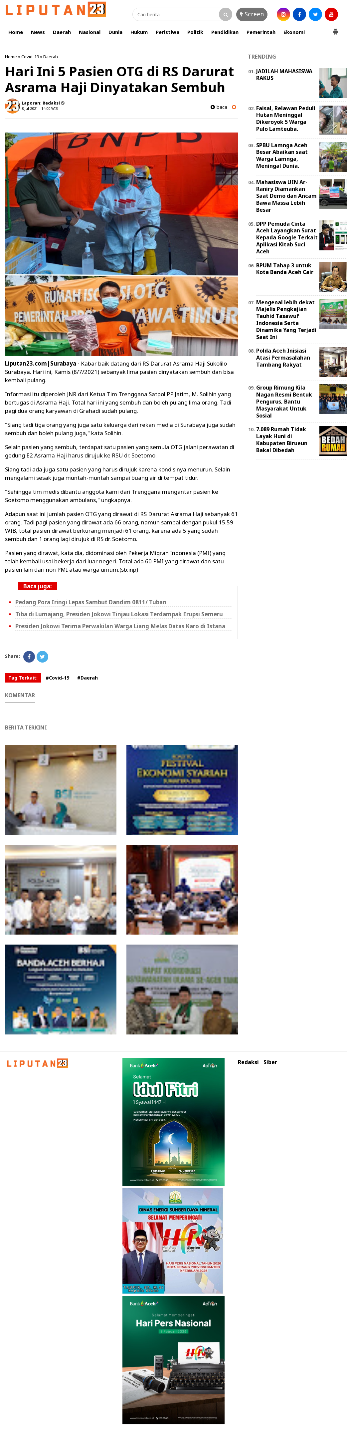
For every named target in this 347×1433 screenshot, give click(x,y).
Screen (252, 14)
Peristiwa (167, 32)
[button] (335, 29)
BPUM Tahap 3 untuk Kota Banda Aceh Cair (284, 269)
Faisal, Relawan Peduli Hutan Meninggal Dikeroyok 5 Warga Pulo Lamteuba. (285, 119)
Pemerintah (261, 32)
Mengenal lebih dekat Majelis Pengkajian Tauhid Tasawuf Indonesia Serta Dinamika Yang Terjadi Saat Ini (286, 320)
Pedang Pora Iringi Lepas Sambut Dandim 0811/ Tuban (90, 602)
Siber (270, 1062)
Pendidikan (225, 32)
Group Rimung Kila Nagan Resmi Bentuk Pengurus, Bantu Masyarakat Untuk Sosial (284, 401)
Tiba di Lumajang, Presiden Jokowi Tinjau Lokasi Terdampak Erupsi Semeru (119, 614)
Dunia (115, 32)
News (38, 32)
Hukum (139, 32)
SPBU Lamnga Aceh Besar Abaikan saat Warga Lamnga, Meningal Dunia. (282, 155)
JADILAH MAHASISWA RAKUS (284, 75)
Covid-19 (30, 57)
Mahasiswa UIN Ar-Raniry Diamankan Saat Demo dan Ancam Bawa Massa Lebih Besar (286, 195)
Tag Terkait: (23, 678)
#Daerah (87, 678)
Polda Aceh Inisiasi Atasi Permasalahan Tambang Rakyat (283, 357)
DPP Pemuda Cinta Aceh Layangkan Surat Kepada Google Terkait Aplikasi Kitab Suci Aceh (287, 237)
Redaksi (248, 1062)
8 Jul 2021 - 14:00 (36, 108)
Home (15, 32)
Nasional (89, 32)
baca (219, 107)
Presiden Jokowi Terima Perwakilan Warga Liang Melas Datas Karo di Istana (120, 626)
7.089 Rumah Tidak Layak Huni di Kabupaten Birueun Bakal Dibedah (281, 439)
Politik (195, 32)
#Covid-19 (57, 678)
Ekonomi (294, 32)
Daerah (62, 32)
